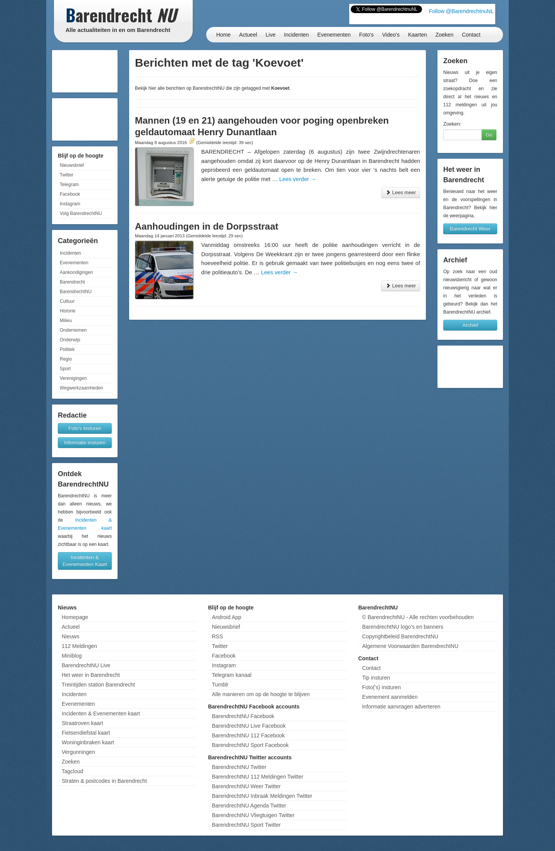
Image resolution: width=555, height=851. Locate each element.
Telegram (69, 184)
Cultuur (67, 301)
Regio (66, 359)
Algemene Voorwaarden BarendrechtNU (410, 646)
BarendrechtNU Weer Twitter (246, 786)
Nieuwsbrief (72, 165)
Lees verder (297, 179)
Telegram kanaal (232, 675)
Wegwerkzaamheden (81, 388)
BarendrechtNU (76, 291)
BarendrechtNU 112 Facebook (248, 735)
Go (489, 135)
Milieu (66, 320)
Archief (470, 325)
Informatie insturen (85, 442)
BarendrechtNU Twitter (239, 767)
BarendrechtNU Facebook (243, 716)
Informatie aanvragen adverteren (401, 706)
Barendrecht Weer (470, 229)
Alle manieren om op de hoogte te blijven (261, 694)
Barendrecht (72, 282)
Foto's (366, 35)
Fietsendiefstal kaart (86, 733)
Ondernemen (73, 330)
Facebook (70, 194)
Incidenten (296, 35)
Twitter (66, 175)
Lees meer (400, 192)
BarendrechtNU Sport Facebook (250, 745)
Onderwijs (70, 339)
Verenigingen (73, 378)
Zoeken (445, 35)
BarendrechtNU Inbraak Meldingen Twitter (262, 796)
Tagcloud (72, 771)
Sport (65, 368)
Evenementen (333, 35)
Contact (471, 35)
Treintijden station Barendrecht (98, 684)
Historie (68, 311)
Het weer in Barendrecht (91, 675)
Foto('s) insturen (381, 687)
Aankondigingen (76, 272)
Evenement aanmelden (389, 697)
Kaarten (417, 35)
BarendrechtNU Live (86, 665)
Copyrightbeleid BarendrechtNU (400, 636)
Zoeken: (452, 124)
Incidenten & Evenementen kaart (101, 713)
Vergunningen (78, 752)
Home (223, 35)
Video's (390, 35)
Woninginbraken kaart (88, 742)
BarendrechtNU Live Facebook (249, 726)
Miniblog (72, 656)
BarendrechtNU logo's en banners (402, 627)
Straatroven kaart (82, 723)
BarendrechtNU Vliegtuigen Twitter (253, 815)
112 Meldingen (79, 646)
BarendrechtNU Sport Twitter (246, 825)
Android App (226, 617)
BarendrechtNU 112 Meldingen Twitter (257, 777)
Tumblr (220, 684)
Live (271, 35)
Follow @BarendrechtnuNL (461, 11)
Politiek (67, 349)
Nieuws (70, 636)
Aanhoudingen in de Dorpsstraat (206, 226)
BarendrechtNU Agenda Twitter (249, 805)
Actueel (248, 35)
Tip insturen (376, 678)
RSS (217, 636)
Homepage (75, 617)
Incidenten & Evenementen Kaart (85, 560)
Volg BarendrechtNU (81, 213)
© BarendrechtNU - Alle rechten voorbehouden (418, 617)
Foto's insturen (85, 428)
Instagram (70, 203)
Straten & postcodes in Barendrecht (104, 781)
